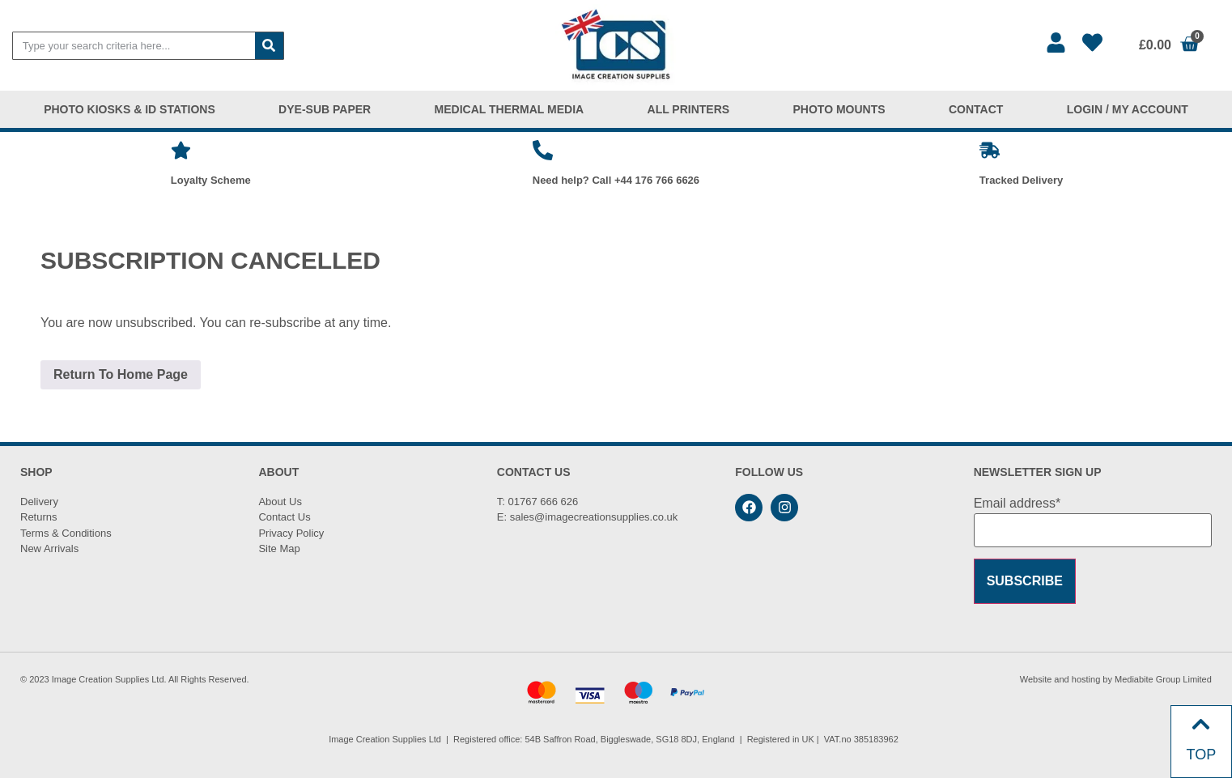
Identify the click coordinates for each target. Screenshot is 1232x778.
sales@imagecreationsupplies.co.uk (594, 517)
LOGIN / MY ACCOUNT (1127, 109)
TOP (1202, 754)
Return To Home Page (120, 374)
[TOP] (1201, 724)
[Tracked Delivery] (989, 150)
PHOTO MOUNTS (839, 109)
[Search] (269, 45)
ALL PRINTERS (689, 109)
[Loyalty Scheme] (181, 150)
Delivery (39, 501)
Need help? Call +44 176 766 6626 (616, 180)
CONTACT (976, 109)
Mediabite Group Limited (1163, 679)
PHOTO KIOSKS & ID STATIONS (129, 109)
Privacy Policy (291, 533)
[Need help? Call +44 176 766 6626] (543, 150)
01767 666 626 (543, 501)
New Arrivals (49, 548)
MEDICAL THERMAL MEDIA (509, 109)
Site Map (279, 548)
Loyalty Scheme (211, 180)
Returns (38, 517)
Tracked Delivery (1021, 180)
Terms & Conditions (66, 533)
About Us (279, 501)
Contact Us (284, 517)
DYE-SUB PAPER (324, 109)
